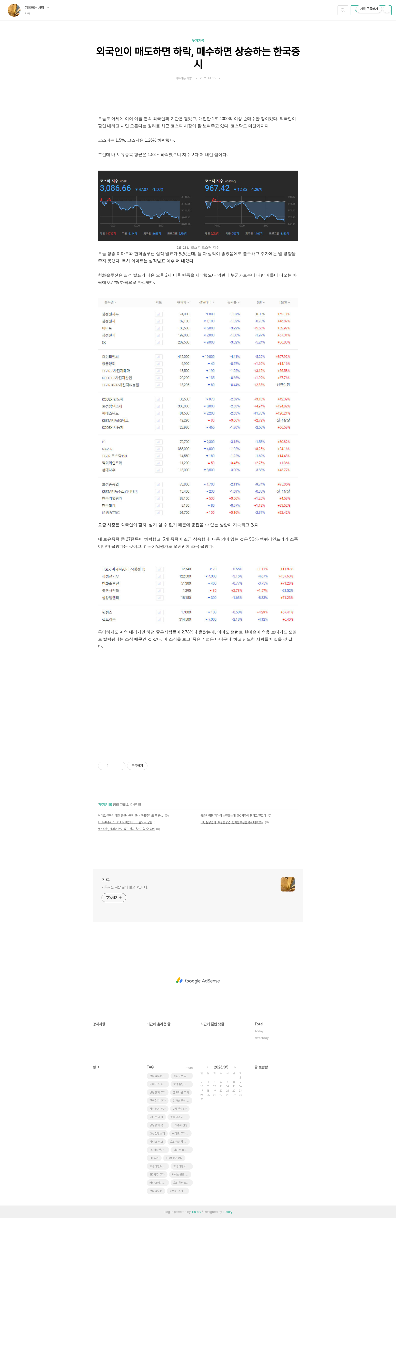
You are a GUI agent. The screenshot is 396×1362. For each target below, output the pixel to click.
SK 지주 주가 (157, 1318)
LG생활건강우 (174, 1302)
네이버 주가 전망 (179, 1334)
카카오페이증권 (158, 1326)
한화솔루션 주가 (159, 1219)
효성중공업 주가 (179, 1285)
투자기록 (198, 40)
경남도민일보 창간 (183, 1219)
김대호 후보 (156, 1285)
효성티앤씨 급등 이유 (183, 1310)
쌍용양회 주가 (158, 1236)
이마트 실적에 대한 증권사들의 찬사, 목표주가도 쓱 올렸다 (130, 959)
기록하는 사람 (37, 8)
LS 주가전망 (180, 1269)
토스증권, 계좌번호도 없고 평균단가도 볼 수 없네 (126, 972)
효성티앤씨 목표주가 (159, 1310)
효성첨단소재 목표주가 (183, 1228)
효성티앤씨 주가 (179, 1260)
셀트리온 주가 (181, 1236)
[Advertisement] (198, 146)
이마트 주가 (156, 1260)
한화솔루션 (156, 1334)
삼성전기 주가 (158, 1252)
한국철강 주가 (158, 1244)
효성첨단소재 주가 (183, 1326)
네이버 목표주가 (159, 1228)
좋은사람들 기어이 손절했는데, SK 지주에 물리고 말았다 (233, 959)
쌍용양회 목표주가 (159, 1269)
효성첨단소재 (157, 1277)
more (189, 1211)
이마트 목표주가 (182, 1293)
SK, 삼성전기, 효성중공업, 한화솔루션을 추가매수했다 (232, 966)
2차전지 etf (180, 1252)
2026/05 (221, 1211)
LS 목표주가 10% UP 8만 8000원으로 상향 (125, 966)
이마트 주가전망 (181, 1277)
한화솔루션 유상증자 (182, 1244)
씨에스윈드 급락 (181, 1318)
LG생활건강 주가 (159, 1293)
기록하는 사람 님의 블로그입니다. (125, 1031)
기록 (106, 1023)
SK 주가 (154, 1302)
